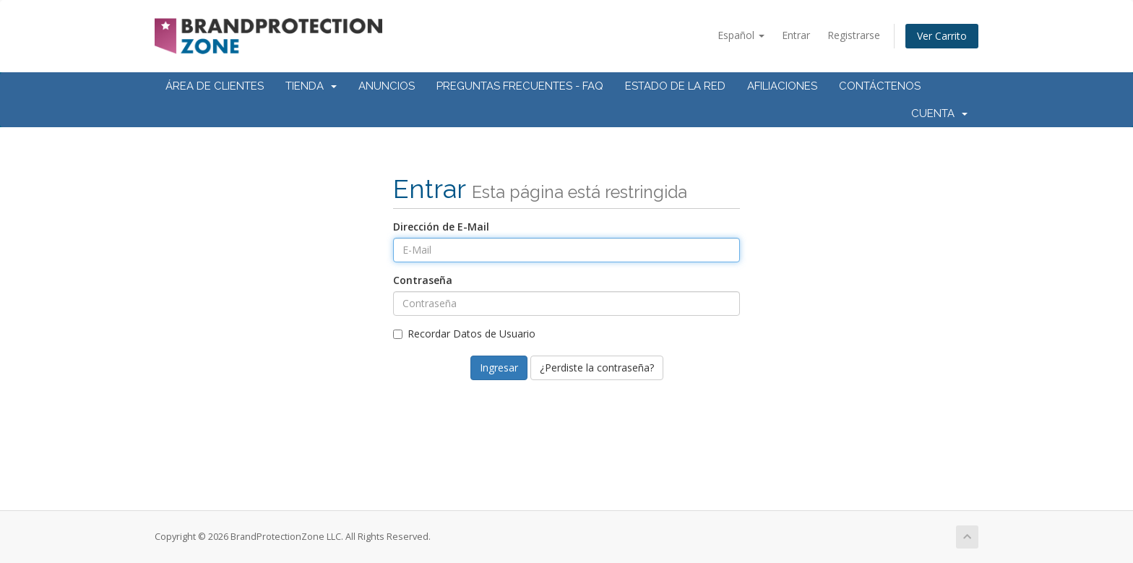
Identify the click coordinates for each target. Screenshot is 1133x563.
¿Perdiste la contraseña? (597, 367)
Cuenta (939, 113)
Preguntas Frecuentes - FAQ (519, 86)
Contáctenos (880, 86)
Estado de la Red (675, 86)
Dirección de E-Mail (441, 226)
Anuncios (386, 86)
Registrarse (853, 35)
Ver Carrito (942, 36)
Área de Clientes (214, 86)
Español (741, 35)
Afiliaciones (782, 86)
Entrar (796, 35)
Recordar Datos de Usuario (464, 333)
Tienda (311, 86)
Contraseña (422, 280)
